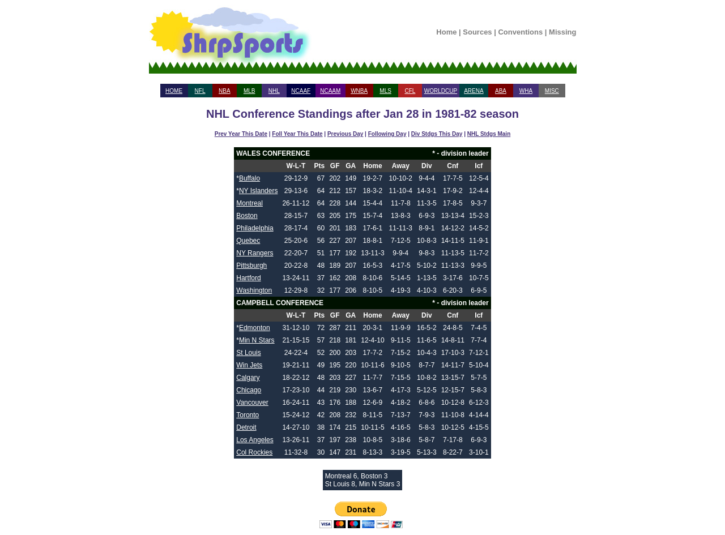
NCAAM (330, 91)
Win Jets (249, 365)
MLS (385, 91)
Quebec (248, 241)
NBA (225, 91)
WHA (525, 91)
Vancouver (252, 402)
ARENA (473, 91)
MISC (552, 91)
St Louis (248, 353)
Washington (254, 290)
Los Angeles (254, 440)
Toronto (247, 415)
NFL (200, 91)
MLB (249, 91)
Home (446, 32)
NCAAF (300, 91)
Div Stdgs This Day (437, 134)
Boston (246, 216)
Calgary (247, 378)
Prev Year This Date (241, 134)
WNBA (359, 91)
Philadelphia (254, 228)
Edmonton (254, 328)
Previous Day (345, 134)
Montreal (249, 203)
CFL (409, 91)
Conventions (520, 32)
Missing (562, 32)
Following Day (387, 134)
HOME (173, 91)
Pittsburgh (251, 265)
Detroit (246, 427)
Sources (477, 32)
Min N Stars (257, 340)
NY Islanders (258, 191)
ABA (500, 91)
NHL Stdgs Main (488, 134)
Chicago (248, 390)
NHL (274, 91)
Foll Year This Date (297, 134)
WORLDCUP (440, 91)
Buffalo (249, 178)
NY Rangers (254, 253)
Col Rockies (254, 452)
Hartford (248, 278)
